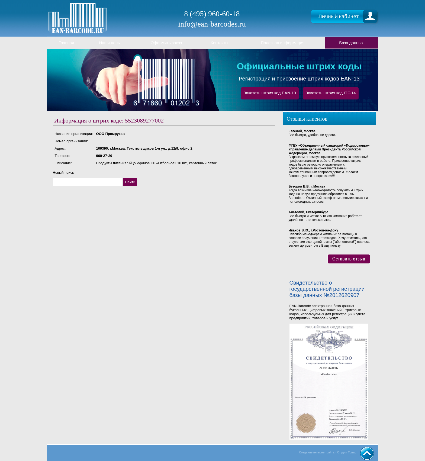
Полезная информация (282, 42)
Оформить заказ (166, 42)
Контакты (219, 42)
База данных (351, 42)
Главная (66, 42)
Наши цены (110, 42)
